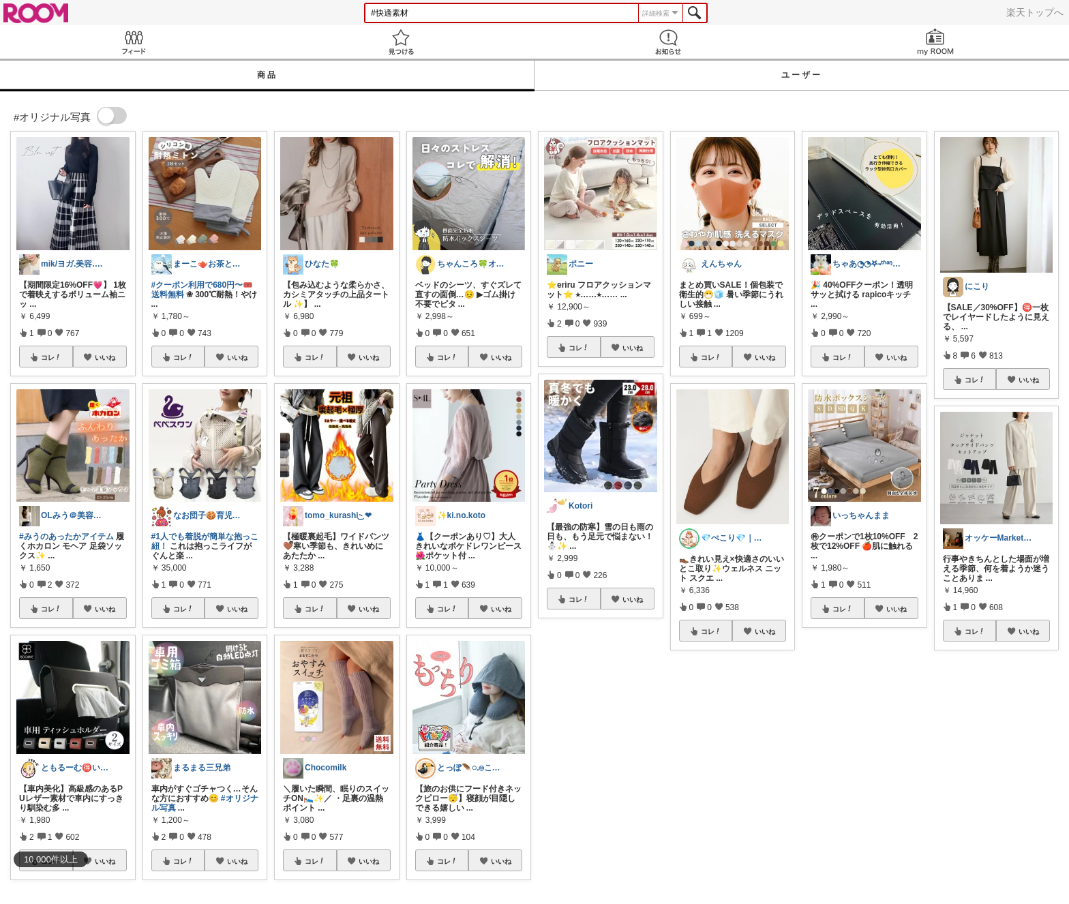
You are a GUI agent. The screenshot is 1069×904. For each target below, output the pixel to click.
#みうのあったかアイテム (66, 536)
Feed (133, 42)
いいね (105, 357)
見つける (400, 42)
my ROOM (935, 42)
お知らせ (668, 42)
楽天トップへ (1035, 12)
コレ (51, 357)
